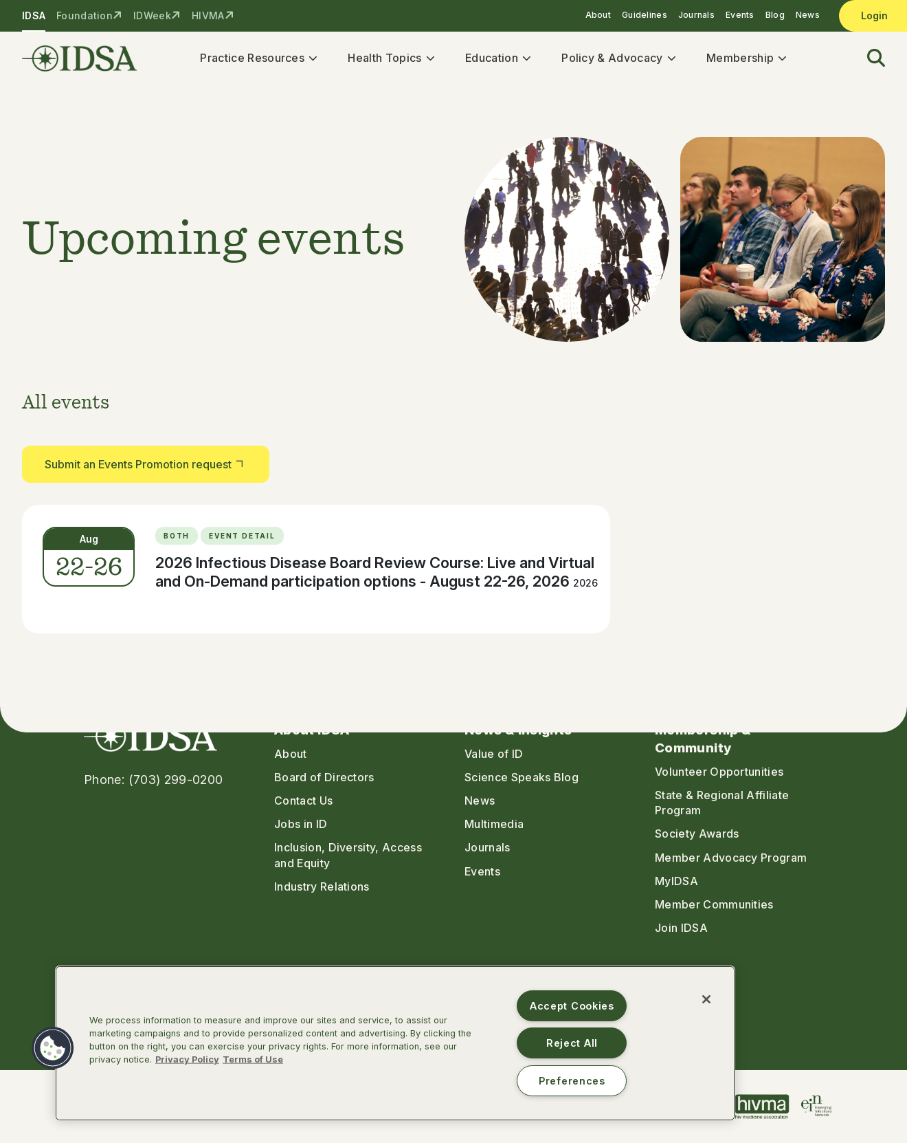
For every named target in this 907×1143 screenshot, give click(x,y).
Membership (740, 58)
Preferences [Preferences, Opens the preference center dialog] (572, 1081)
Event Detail (242, 536)
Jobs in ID (300, 824)
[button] (868, 59)
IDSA (33, 15)
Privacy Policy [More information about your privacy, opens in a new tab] (187, 1059)
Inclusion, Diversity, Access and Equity (348, 855)
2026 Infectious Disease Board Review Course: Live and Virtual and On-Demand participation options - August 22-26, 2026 (376, 572)
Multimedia (494, 824)
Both (177, 536)
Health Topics (385, 58)
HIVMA (208, 15)
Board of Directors (324, 778)
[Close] (706, 999)
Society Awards (697, 834)
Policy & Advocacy (612, 58)
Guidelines (644, 15)
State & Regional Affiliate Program (722, 803)
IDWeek (152, 15)
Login (874, 15)
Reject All (572, 1043)
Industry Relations (322, 886)
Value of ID (494, 754)
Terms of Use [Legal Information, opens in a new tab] (253, 1059)
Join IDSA (681, 928)
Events (740, 15)
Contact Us (303, 801)
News (808, 15)
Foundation (84, 15)
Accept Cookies (572, 1006)
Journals (696, 15)
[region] (395, 1043)
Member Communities (714, 904)
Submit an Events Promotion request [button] (146, 464)
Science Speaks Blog (521, 778)
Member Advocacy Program (731, 857)
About (598, 15)
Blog (775, 15)
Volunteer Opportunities (719, 772)
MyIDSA (676, 881)
